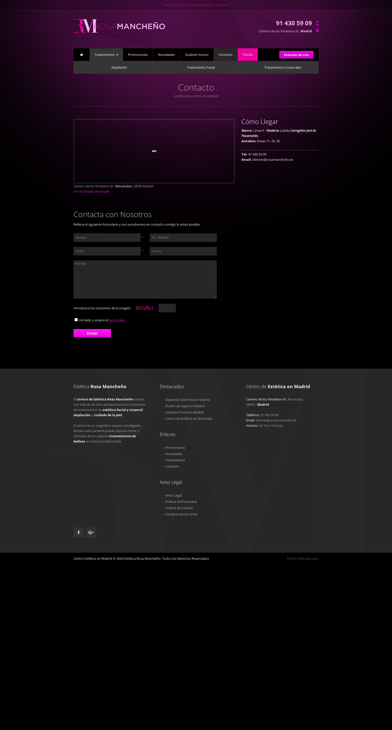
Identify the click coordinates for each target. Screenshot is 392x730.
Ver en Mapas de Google (92, 191)
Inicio (82, 53)
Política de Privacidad (181, 501)
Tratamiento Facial (201, 67)
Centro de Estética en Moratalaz (188, 418)
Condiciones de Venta (181, 514)
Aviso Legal (173, 495)
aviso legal (116, 320)
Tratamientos (104, 54)
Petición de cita (296, 55)
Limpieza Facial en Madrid (184, 412)
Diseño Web (295, 558)
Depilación (119, 67)
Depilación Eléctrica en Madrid (187, 399)
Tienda (248, 54)
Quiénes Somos (196, 54)
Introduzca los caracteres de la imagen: (102, 308)
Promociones (138, 54)
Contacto (225, 54)
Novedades (166, 54)
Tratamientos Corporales (282, 67)
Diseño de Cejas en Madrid (184, 406)
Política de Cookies (179, 508)
